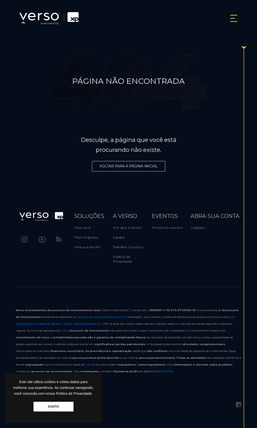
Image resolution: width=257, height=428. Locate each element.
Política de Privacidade (122, 259)
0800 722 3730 (164, 371)
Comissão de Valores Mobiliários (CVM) (101, 317)
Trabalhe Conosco (128, 247)
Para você (82, 227)
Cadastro (198, 227)
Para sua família (87, 247)
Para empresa (86, 237)
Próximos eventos (167, 227)
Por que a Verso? (127, 227)
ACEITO (53, 406)
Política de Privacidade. (74, 393)
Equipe (119, 237)
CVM (63, 330)
